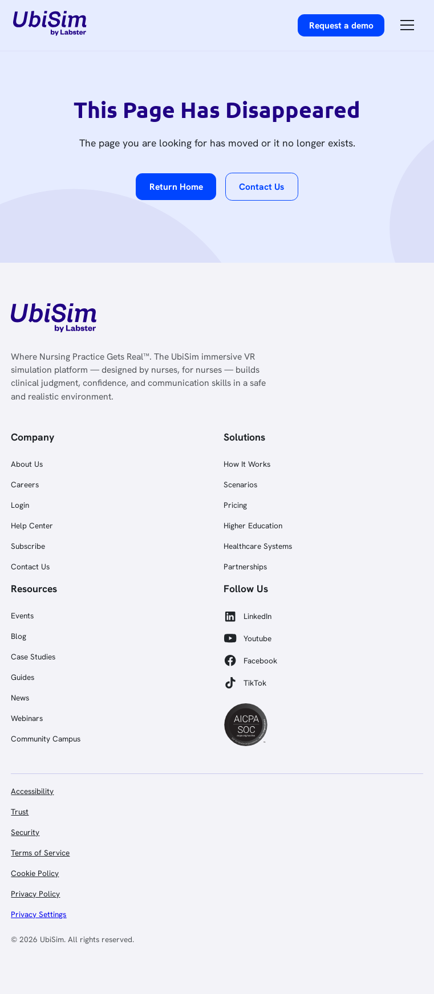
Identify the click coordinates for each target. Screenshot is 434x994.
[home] (50, 25)
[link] (52, 319)
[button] (407, 25)
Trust (20, 811)
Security (25, 832)
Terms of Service (40, 853)
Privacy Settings (38, 914)
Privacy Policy (35, 894)
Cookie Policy (35, 873)
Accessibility (32, 791)
